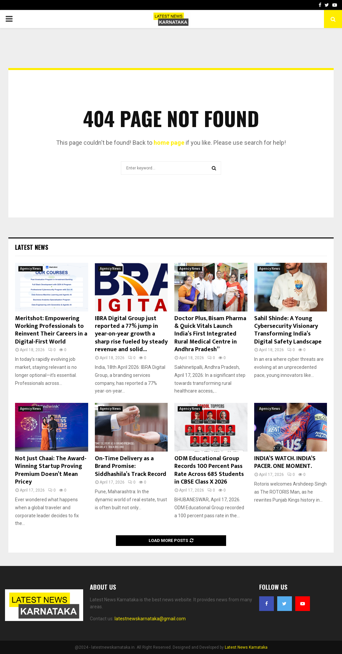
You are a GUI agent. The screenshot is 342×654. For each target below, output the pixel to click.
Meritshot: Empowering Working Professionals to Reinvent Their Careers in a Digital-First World (51, 330)
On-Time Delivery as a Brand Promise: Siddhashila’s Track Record (130, 466)
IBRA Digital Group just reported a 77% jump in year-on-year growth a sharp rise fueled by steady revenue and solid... (131, 334)
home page (169, 142)
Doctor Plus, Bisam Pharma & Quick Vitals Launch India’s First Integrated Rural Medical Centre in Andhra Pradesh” (210, 334)
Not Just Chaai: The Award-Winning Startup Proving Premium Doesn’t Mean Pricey (51, 470)
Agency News (30, 268)
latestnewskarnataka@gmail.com (150, 618)
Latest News (31, 247)
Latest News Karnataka (246, 647)
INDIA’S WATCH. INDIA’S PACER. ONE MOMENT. (285, 462)
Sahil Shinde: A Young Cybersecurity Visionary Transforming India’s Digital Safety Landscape (288, 330)
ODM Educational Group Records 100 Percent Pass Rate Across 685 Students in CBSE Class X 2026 (209, 470)
